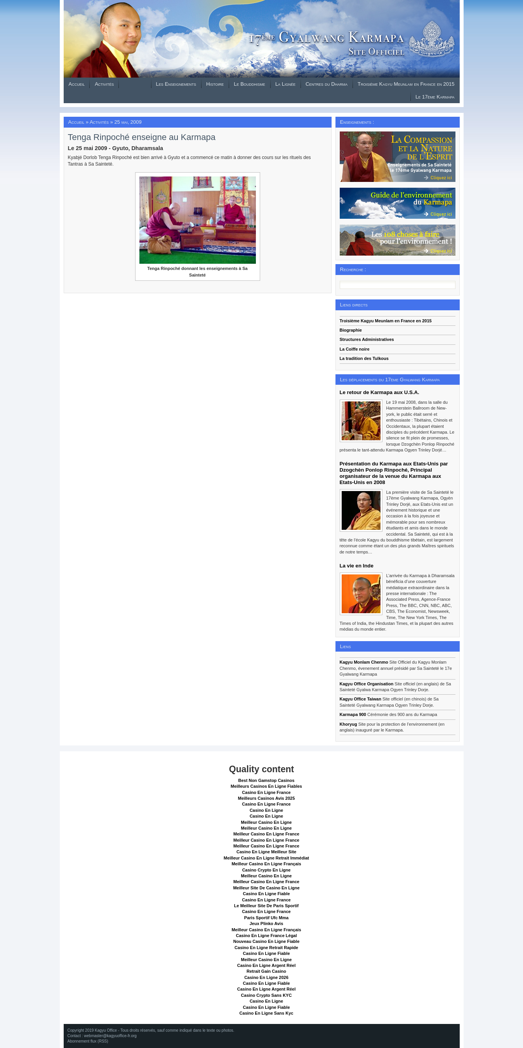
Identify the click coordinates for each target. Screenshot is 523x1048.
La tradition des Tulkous (364, 358)
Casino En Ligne (266, 810)
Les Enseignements (176, 84)
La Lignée (285, 84)
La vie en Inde (357, 566)
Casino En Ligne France (266, 792)
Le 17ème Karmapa (434, 97)
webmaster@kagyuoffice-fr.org (110, 1036)
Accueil (77, 84)
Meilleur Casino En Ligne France (266, 834)
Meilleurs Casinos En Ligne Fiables (266, 786)
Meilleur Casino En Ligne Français (266, 863)
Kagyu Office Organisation (367, 683)
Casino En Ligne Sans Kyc (267, 1013)
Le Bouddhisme (249, 84)
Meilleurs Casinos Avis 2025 (266, 798)
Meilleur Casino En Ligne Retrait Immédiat (266, 858)
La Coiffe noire (355, 349)
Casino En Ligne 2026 (266, 977)
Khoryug (348, 724)
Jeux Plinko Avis (266, 923)
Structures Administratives (367, 339)
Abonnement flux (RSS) (88, 1041)
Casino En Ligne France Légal (266, 935)
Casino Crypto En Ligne (266, 870)
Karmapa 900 (353, 714)
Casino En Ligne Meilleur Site (266, 851)
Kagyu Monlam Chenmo (364, 662)
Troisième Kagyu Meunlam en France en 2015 (406, 84)
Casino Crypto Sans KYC (266, 995)
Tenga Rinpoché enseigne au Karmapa (141, 137)
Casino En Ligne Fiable (266, 893)
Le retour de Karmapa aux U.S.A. (379, 392)
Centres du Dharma (327, 84)
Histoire (215, 84)
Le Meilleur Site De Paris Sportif (266, 905)
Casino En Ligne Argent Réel (266, 965)
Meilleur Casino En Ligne (266, 822)
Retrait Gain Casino (266, 971)
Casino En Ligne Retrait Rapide (266, 947)
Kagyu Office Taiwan (360, 699)
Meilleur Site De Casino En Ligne (266, 887)
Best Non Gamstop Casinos (266, 780)
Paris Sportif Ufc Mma (266, 917)
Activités (104, 84)
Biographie (351, 330)
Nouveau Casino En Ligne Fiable (266, 941)
